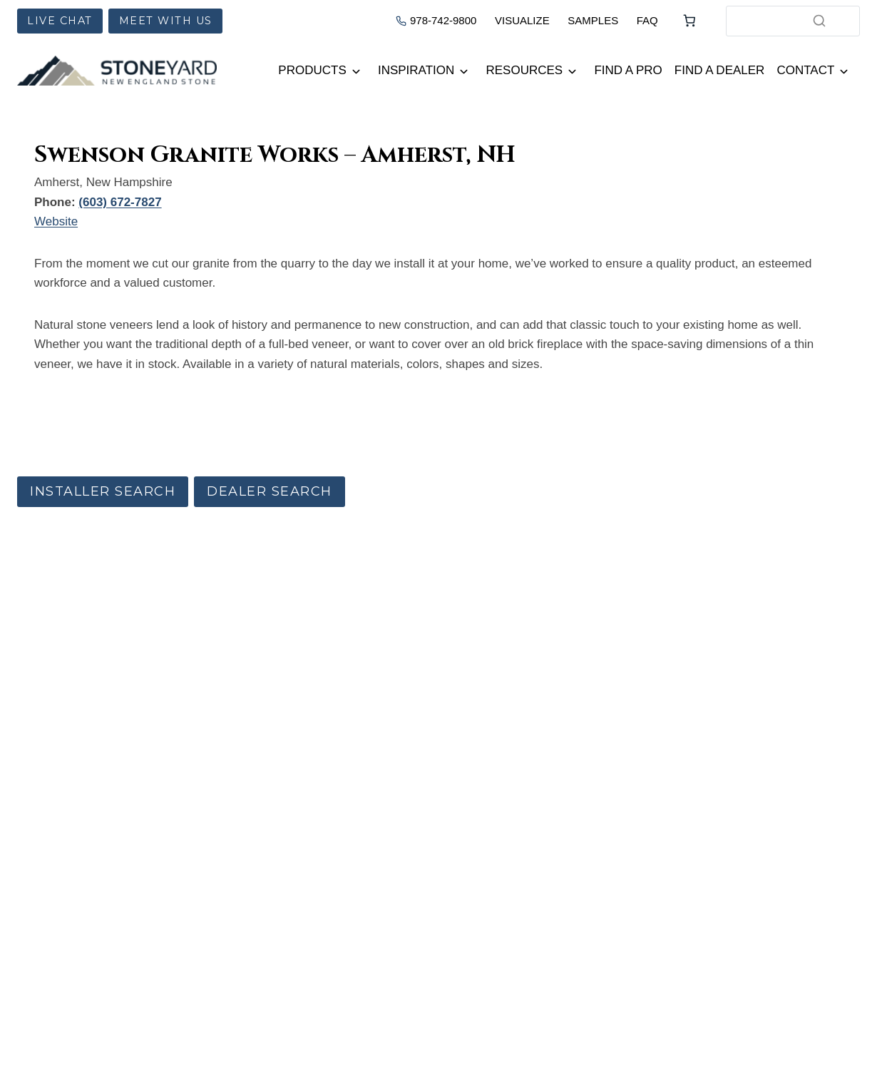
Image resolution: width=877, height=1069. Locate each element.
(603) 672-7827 (119, 202)
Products (312, 70)
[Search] (819, 21)
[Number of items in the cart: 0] (689, 21)
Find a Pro (628, 70)
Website (56, 221)
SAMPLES (593, 20)
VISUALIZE (522, 20)
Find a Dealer (720, 70)
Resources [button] (524, 70)
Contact (805, 70)
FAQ (647, 20)
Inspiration (416, 70)
